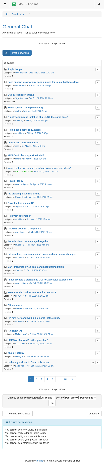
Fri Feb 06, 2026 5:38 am (41, 283)
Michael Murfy (21, 334)
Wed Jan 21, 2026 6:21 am (37, 356)
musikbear (19, 133)
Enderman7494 (22, 366)
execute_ (19, 120)
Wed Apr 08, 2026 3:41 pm (40, 197)
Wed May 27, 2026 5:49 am (35, 111)
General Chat (17, 26)
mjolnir (18, 111)
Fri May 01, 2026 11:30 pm (45, 171)
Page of (58, 43)
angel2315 (19, 206)
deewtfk (18, 296)
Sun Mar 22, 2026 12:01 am (39, 219)
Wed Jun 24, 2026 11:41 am (41, 73)
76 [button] (65, 379)
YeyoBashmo (21, 73)
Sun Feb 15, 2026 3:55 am (38, 257)
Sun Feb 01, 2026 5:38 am (38, 321)
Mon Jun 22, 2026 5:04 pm (40, 85)
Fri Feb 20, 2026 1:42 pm (40, 232)
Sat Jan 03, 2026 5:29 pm (42, 366)
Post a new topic (16, 53)
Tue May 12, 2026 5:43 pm (33, 146)
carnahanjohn (21, 232)
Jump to (94, 413)
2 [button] (36, 379)
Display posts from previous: (31, 397)
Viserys (18, 270)
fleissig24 (19, 356)
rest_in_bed (20, 343)
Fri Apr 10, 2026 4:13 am (41, 184)
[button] (72, 379)
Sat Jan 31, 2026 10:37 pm (41, 334)
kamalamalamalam (23, 171)
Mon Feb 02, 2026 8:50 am (36, 309)
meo (17, 146)
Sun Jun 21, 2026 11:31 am (41, 98)
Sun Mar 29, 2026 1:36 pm (38, 206)
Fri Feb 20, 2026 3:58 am (38, 245)
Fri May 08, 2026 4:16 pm (34, 159)
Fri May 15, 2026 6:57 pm (38, 133)
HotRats (18, 309)
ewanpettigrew (21, 184)
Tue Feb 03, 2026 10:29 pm (36, 296)
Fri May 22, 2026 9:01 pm (36, 120)
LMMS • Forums (25, 4)
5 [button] (52, 379)
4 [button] (47, 379)
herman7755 (20, 85)
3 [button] (42, 379)
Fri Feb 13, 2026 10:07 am (35, 270)
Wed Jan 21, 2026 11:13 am (40, 343)
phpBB (39, 460)
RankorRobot (21, 197)
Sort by (67, 397)
